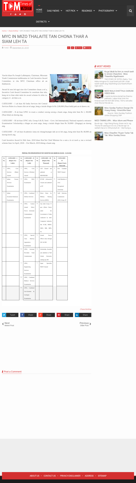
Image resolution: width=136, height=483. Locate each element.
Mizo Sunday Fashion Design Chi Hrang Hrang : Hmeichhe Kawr (118, 109)
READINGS (87, 10)
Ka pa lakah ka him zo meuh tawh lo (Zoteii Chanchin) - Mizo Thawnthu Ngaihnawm (119, 74)
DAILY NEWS (53, 10)
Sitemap (102, 475)
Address (89, 475)
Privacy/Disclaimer (70, 475)
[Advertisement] (46, 62)
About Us (34, 475)
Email (87, 47)
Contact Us (50, 475)
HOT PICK (70, 10)
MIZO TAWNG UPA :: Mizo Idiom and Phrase (114, 120)
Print (78, 47)
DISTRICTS (41, 21)
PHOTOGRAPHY (106, 10)
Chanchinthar (85, 309)
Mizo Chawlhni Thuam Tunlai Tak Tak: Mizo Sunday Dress (118, 134)
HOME (39, 10)
